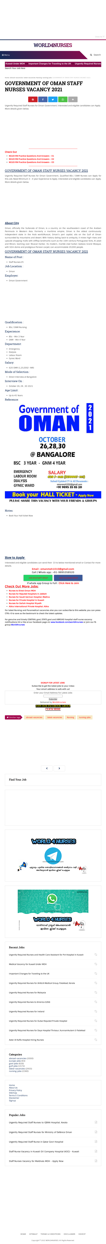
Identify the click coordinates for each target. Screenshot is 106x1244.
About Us (13, 1088)
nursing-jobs (47, 78)
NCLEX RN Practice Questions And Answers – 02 (31, 159)
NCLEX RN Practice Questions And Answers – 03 (31, 162)
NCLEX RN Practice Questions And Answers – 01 (31, 156)
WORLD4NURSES (53, 45)
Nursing (39, 78)
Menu (6, 55)
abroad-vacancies (16, 78)
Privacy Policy (15, 1090)
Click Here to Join (69, 583)
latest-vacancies (30, 78)
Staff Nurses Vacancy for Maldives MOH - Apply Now (36, 1161)
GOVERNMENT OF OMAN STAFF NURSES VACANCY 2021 (44, 86)
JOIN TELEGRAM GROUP (68, 578)
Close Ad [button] (100, 36)
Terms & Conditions (18, 1095)
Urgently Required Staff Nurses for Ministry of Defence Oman (40, 1132)
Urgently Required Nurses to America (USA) (29, 1002)
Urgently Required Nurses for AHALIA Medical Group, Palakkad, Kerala (42, 983)
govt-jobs (13, 1064)
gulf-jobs (13, 1066)
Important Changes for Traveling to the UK (52, 64)
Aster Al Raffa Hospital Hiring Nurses (26, 1040)
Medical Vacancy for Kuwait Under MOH (28, 964)
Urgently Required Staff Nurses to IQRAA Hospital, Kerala (38, 1122)
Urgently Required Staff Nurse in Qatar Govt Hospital (36, 1142)
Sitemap (13, 1093)
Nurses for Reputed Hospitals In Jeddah (28, 594)
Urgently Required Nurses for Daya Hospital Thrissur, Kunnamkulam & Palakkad (47, 1030)
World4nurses (59, 702)
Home (7, 78)
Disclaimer (14, 1098)
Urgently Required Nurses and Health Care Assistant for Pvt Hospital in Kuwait (46, 955)
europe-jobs (15, 1061)
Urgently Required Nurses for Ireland (26, 1012)
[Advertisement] (53, 19)
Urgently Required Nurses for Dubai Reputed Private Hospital (38, 1021)
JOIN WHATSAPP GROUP (38, 578)
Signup (12, 1101)
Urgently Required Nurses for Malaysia (27, 993)
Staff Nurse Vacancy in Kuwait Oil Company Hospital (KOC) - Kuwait (44, 1151)
